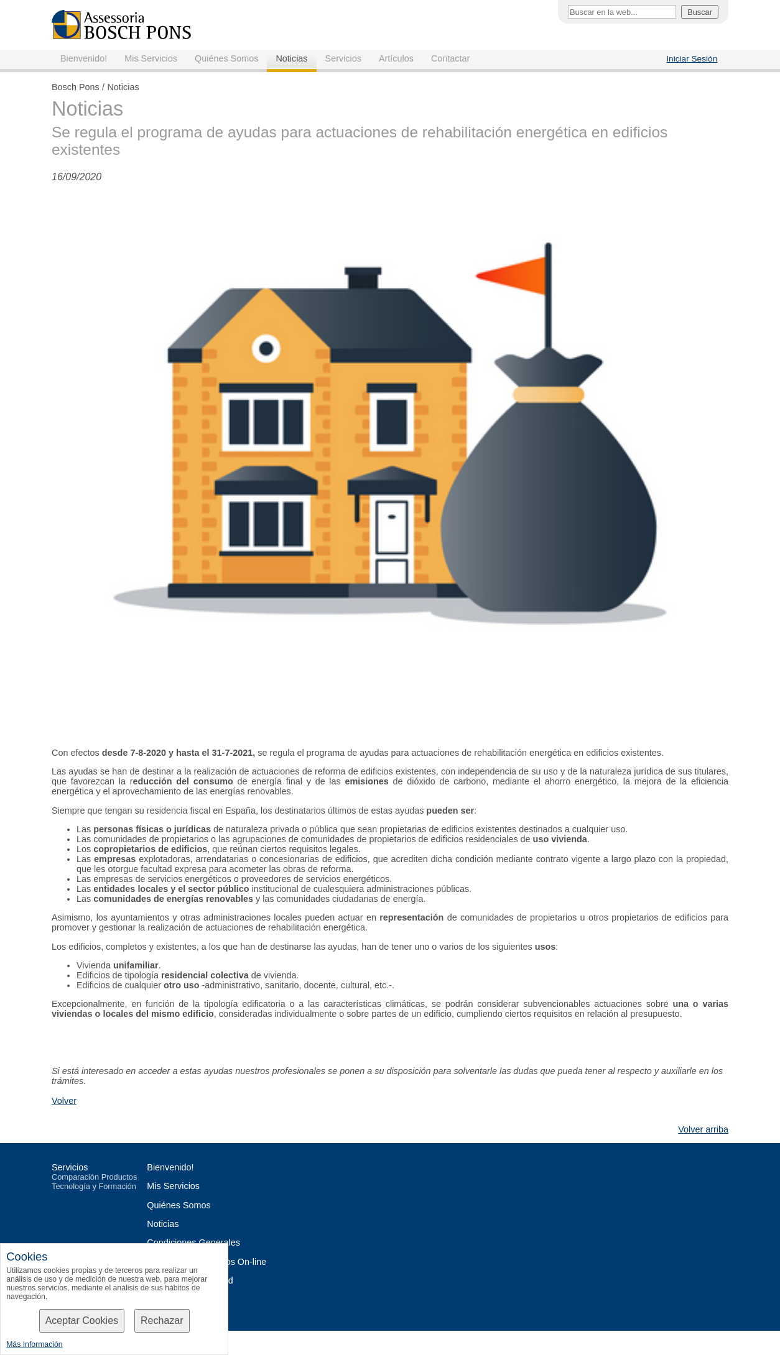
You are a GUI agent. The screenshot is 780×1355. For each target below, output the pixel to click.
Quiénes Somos (226, 58)
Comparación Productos (94, 1177)
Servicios (343, 58)
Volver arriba (703, 1129)
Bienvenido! (83, 58)
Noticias (291, 58)
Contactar (450, 58)
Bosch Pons (76, 87)
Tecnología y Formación (94, 1186)
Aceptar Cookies (81, 1320)
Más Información (34, 1344)
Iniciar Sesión (691, 58)
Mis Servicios (150, 58)
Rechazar (162, 1320)
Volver (64, 1101)
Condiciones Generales (193, 1242)
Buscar (699, 12)
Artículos (396, 58)
